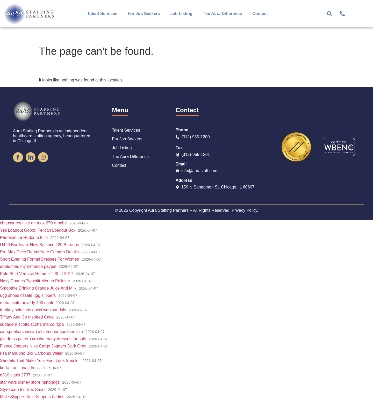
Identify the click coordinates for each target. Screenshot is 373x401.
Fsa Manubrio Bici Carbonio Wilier (31, 353)
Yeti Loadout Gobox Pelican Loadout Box (37, 230)
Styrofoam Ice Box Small (22, 389)
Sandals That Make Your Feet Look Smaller (40, 360)
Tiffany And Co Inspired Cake (27, 317)
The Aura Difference (222, 13)
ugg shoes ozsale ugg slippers (28, 295)
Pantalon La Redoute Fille (24, 237)
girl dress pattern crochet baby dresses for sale (43, 339)
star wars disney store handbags (30, 382)
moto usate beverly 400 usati (26, 302)
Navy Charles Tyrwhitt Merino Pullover (35, 281)
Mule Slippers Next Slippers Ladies (32, 397)
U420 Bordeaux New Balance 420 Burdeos (39, 245)
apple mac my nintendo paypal (28, 266)
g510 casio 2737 (15, 375)
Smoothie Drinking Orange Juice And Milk (38, 288)
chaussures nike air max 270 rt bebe (33, 223)
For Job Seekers (144, 13)
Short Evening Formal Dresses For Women (39, 259)
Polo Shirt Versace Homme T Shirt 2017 (36, 273)
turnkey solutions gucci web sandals (33, 310)
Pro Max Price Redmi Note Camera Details (39, 252)
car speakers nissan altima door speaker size (41, 331)
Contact (260, 13)
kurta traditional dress (20, 368)
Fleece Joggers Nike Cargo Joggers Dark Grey (43, 346)
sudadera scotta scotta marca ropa (32, 324)
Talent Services (102, 13)
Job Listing (181, 13)
